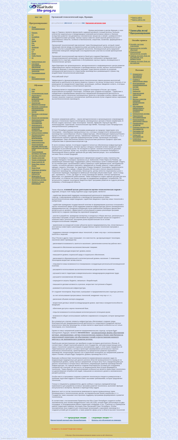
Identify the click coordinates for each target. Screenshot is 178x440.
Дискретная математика (40, 118)
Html (33, 45)
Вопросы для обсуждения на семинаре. (106, 420)
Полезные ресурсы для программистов (141, 128)
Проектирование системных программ (39, 153)
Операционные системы (141, 114)
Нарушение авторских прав (96, 23)
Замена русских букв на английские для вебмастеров (140, 57)
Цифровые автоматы (39, 170)
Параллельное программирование (139, 116)
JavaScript (35, 47)
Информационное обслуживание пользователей (38, 121)
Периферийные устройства (138, 124)
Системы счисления (38, 156)
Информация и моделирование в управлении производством (38, 128)
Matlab (34, 41)
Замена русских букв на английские (140, 62)
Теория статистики (38, 158)
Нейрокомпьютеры (38, 142)
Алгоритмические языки (40, 93)
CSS (33, 49)
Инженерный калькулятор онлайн (138, 53)
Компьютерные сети (38, 62)
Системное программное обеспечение (36, 65)
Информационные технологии (38, 70)
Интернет (136, 89)
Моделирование (37, 140)
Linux (33, 89)
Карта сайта (137, 18)
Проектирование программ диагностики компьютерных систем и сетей (40, 147)
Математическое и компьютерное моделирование (38, 136)
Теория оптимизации (39, 160)
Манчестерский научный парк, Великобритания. (68, 420)
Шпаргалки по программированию (38, 177)
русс (36, 17)
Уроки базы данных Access (38, 165)
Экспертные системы (39, 180)
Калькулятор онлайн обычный (138, 49)
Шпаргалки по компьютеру (36, 173)
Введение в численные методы (40, 115)
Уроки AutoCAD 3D (38, 162)
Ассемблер (35, 37)
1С (32, 58)
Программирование (38, 73)
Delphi (34, 54)
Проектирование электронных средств (140, 120)
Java (33, 39)
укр (41, 17)
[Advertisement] (89, 110)
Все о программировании (38, 78)
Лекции (135, 97)
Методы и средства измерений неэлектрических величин (139, 101)
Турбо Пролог (36, 56)
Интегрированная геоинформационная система (140, 85)
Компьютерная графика (40, 133)
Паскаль (34, 33)
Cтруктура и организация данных (140, 139)
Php (33, 43)
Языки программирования (38, 28)
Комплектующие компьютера (138, 94)
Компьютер (136, 91)
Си (32, 35)
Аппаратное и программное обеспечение (137, 75)
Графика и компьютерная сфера (140, 80)
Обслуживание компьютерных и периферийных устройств (138, 109)
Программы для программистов (138, 132)
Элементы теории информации (38, 183)
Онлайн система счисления (137, 45)
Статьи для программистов (138, 136)
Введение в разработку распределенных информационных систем (40, 109)
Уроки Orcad (36, 168)
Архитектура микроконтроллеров (38, 103)
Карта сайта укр (138, 20)
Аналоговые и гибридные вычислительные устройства (37, 98)
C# (32, 51)
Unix (33, 91)
